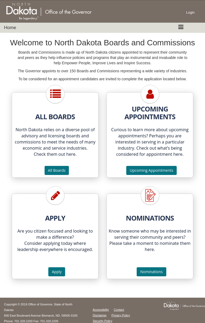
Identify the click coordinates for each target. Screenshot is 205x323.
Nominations (151, 271)
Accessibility (101, 309)
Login (190, 12)
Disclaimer (100, 315)
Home (10, 27)
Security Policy (102, 320)
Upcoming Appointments (151, 170)
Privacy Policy (121, 315)
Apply (57, 271)
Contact (119, 309)
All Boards (57, 170)
